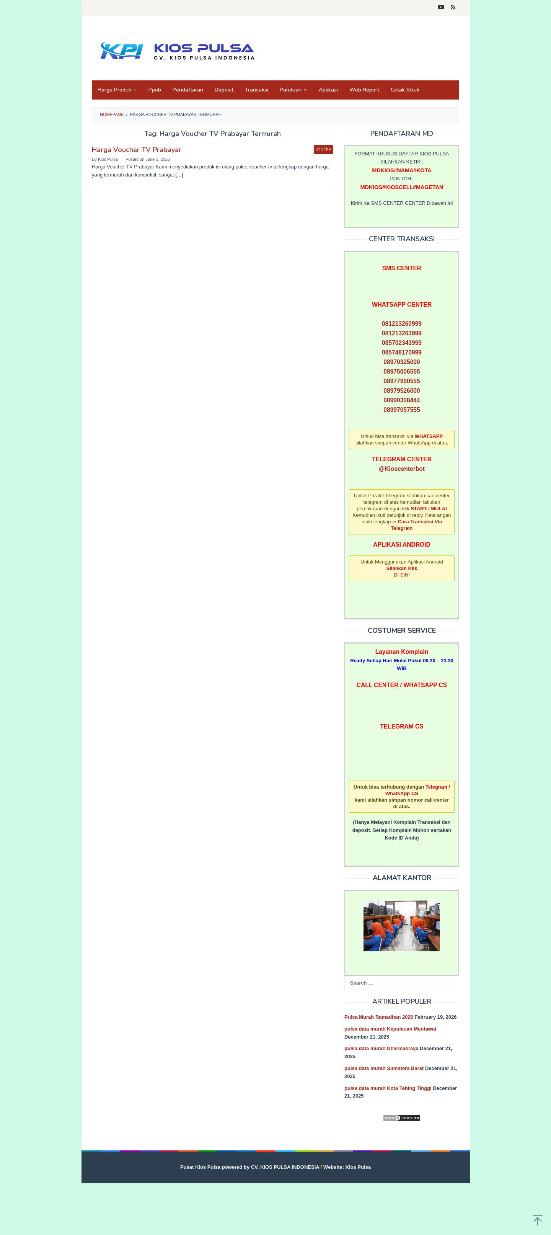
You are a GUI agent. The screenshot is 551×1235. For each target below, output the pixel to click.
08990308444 (401, 400)
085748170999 (402, 352)
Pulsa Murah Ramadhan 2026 (378, 1017)
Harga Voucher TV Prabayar (136, 149)
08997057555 (401, 410)
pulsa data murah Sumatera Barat (384, 1068)
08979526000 (401, 390)
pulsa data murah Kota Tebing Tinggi (388, 1088)
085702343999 (402, 343)
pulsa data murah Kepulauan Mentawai (390, 1029)
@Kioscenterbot (402, 469)
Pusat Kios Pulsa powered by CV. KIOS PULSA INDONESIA (249, 1167)
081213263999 (402, 333)
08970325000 (401, 362)
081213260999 (402, 323)
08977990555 (401, 381)
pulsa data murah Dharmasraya (381, 1048)
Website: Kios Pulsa (347, 1167)
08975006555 (401, 371)
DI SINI (402, 575)
